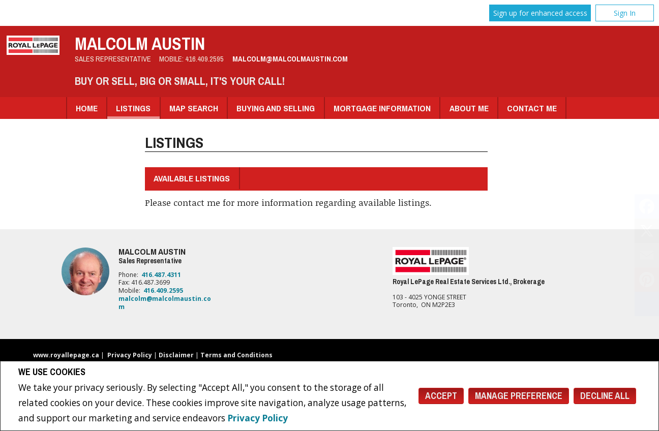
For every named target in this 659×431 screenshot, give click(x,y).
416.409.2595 (204, 59)
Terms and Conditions (236, 355)
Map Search (193, 108)
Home (87, 108)
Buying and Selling (275, 108)
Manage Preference (518, 395)
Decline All (605, 395)
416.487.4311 (161, 274)
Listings (133, 108)
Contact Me (532, 108)
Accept (441, 395)
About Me (469, 108)
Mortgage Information (382, 108)
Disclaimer (176, 355)
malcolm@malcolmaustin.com (290, 59)
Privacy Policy (257, 418)
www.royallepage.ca (66, 355)
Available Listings (192, 178)
